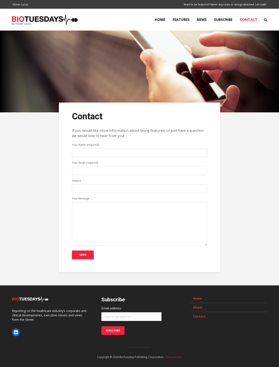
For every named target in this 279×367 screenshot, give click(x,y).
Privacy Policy (174, 357)
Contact (248, 19)
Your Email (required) (139, 167)
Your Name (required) (139, 149)
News (202, 19)
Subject (139, 184)
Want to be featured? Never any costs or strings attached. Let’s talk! (225, 4)
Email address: (111, 308)
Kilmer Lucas (20, 4)
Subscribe (223, 19)
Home (160, 19)
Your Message (139, 221)
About (197, 307)
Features (181, 19)
